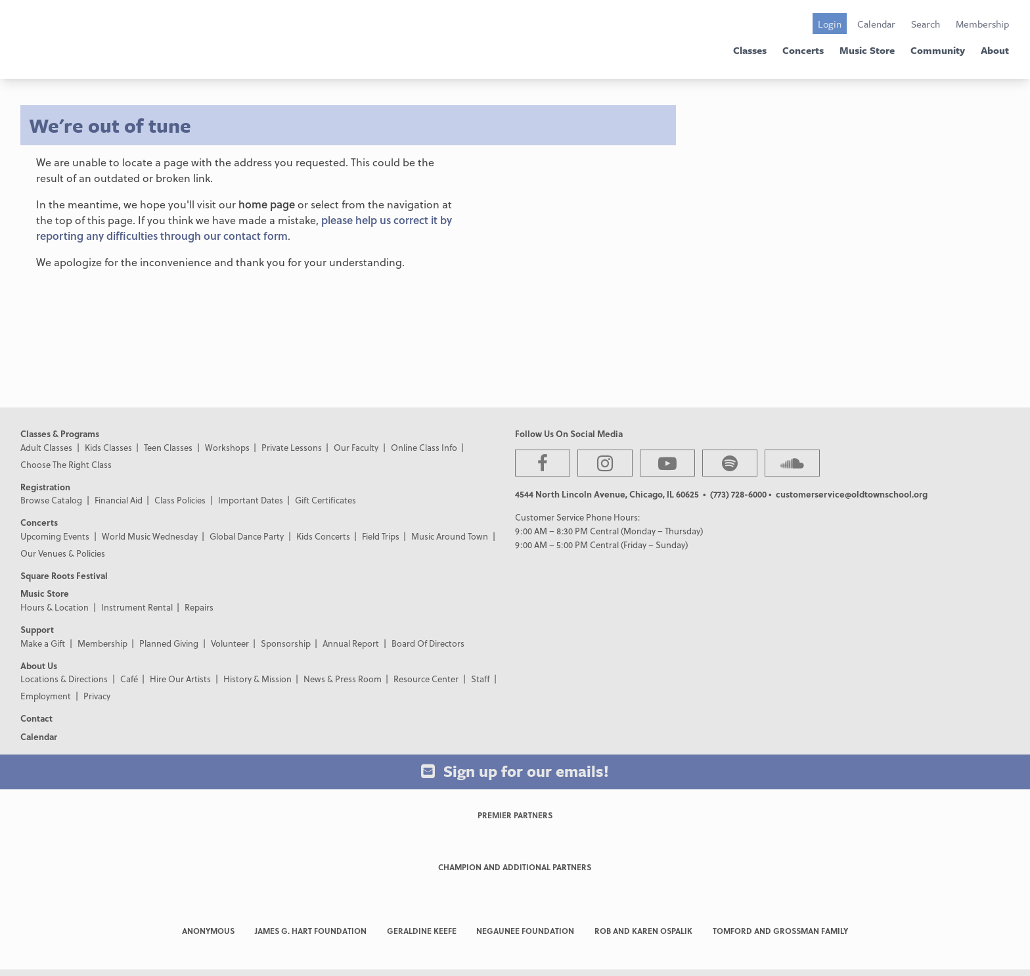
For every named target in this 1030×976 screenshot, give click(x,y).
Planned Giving (168, 643)
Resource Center (426, 678)
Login (829, 23)
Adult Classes (46, 447)
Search (925, 23)
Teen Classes (168, 447)
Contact (36, 718)
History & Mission (257, 678)
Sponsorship (286, 643)
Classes (750, 50)
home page (266, 204)
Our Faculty (356, 447)
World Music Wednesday (150, 536)
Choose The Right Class (66, 464)
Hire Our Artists (180, 678)
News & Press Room (342, 678)
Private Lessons (291, 447)
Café (129, 678)
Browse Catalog (51, 500)
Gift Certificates (325, 500)
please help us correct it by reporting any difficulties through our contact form (244, 227)
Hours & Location (54, 607)
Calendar (876, 23)
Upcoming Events (54, 536)
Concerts (803, 50)
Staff (480, 678)
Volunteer (230, 643)
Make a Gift (42, 643)
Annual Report (351, 643)
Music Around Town (449, 536)
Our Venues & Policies (62, 553)
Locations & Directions (64, 678)
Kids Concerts (323, 536)
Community (937, 50)
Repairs (199, 607)
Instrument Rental (137, 607)
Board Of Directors (428, 643)
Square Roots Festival (64, 575)
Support (37, 629)
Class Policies (180, 500)
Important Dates (250, 500)
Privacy (96, 695)
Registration (45, 486)
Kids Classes (108, 447)
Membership (982, 23)
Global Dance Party (247, 536)
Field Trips (380, 536)
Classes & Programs (59, 433)
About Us (38, 665)
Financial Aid (119, 500)
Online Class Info (424, 447)
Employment (45, 695)
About (995, 50)
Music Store (867, 50)
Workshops (227, 447)
